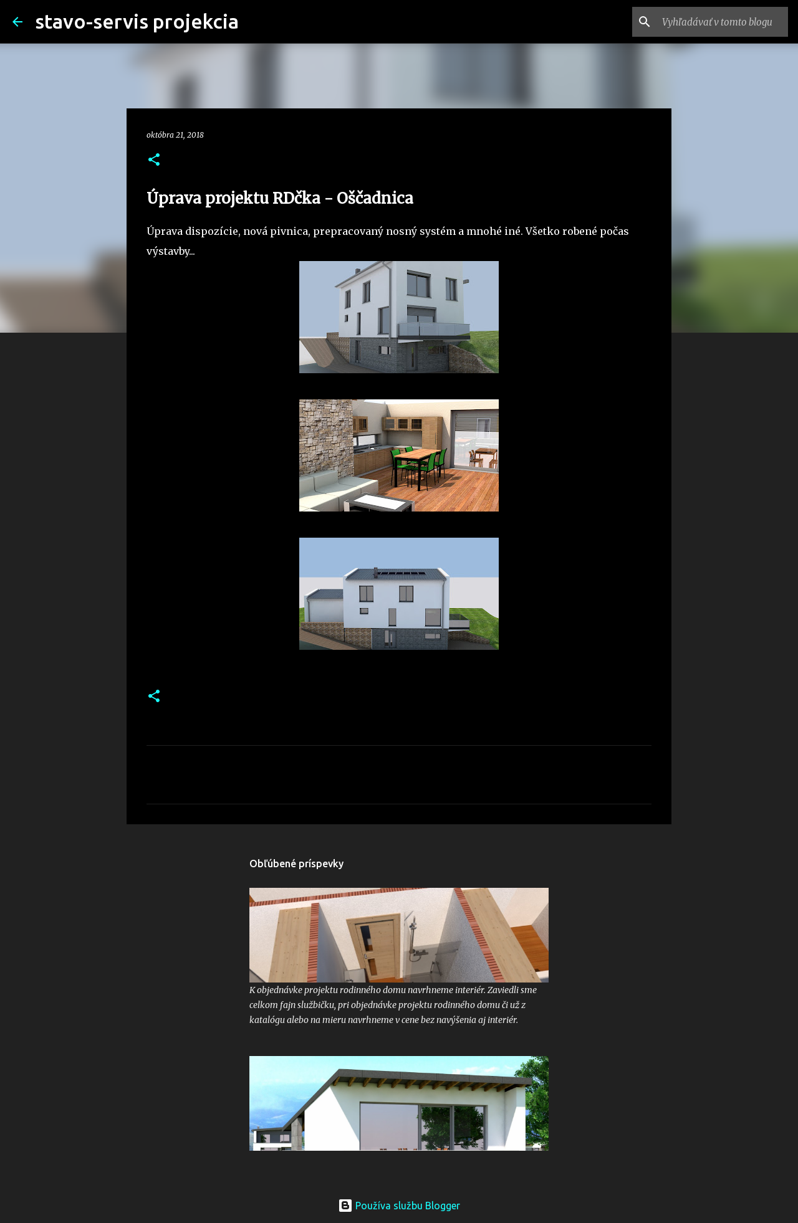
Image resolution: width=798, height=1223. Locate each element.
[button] (154, 160)
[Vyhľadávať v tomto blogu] (722, 22)
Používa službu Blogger (399, 1205)
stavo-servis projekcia (137, 21)
